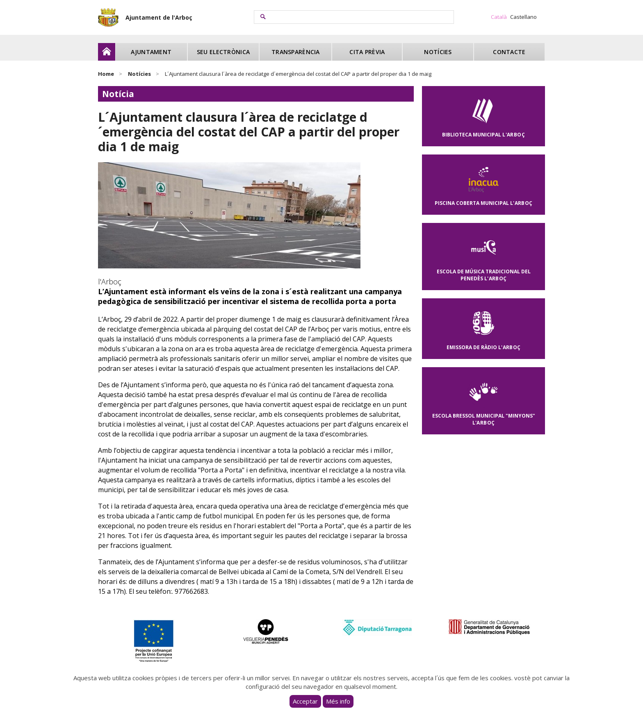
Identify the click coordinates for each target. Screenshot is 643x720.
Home (106, 73)
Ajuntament (151, 52)
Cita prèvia (367, 52)
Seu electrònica (223, 52)
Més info (338, 701)
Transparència (295, 52)
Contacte (509, 52)
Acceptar (305, 701)
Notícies (437, 52)
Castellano (523, 16)
